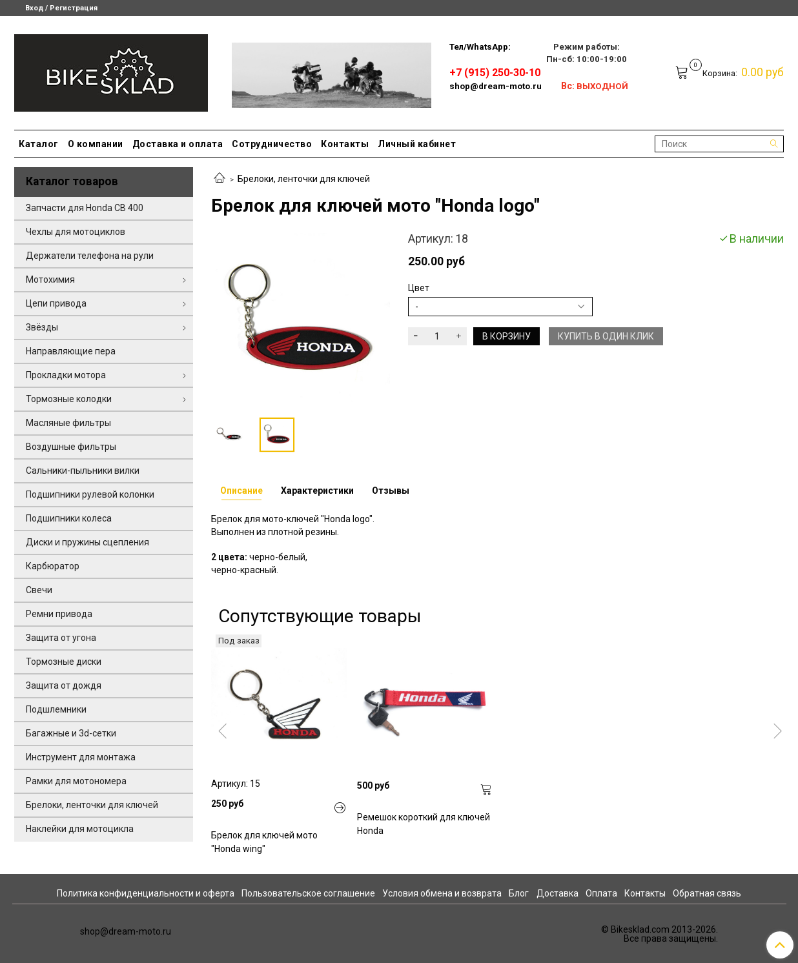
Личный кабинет (417, 144)
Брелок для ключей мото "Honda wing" (264, 842)
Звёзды (42, 327)
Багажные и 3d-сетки (71, 733)
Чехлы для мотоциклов (75, 232)
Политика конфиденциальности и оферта (145, 893)
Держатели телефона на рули (90, 255)
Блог (519, 893)
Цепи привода (56, 303)
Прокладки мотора (66, 375)
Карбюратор (52, 566)
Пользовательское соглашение (308, 893)
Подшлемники (56, 709)
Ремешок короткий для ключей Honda (423, 824)
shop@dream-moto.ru (495, 86)
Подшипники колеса (69, 518)
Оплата (601, 893)
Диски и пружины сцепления (87, 542)
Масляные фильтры (68, 423)
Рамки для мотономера (76, 781)
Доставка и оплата (177, 144)
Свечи (39, 590)
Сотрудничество (272, 144)
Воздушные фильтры (71, 446)
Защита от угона (61, 638)
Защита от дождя (63, 685)
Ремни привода (59, 614)
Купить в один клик (606, 336)
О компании (95, 144)
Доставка (557, 893)
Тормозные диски (63, 661)
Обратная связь (707, 893)
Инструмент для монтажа (81, 757)
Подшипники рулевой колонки (90, 494)
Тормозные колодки (69, 399)
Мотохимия (50, 279)
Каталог (39, 144)
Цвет (418, 287)
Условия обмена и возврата (442, 893)
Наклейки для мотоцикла (80, 829)
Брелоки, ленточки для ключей (304, 179)
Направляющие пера (71, 351)
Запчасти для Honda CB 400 (84, 208)
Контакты (345, 144)
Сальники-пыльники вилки (82, 470)
